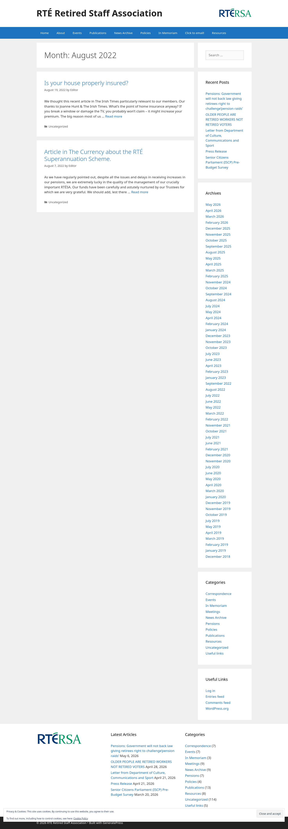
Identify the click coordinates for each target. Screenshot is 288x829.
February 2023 (217, 371)
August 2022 (215, 389)
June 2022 (213, 401)
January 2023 (216, 377)
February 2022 (217, 419)
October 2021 (216, 431)
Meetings (213, 611)
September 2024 (218, 294)
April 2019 (213, 532)
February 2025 (217, 276)
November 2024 (218, 282)
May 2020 (213, 479)
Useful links (215, 653)
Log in (210, 690)
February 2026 (217, 222)
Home (44, 33)
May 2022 (213, 407)
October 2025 (216, 240)
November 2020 (218, 461)
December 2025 (218, 228)
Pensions (213, 623)
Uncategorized (58, 126)
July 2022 (213, 395)
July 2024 (213, 306)
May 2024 (213, 312)
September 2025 (218, 246)
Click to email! (194, 33)
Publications (98, 33)
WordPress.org (217, 708)
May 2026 (213, 204)
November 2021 (218, 425)
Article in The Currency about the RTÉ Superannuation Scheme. (93, 155)
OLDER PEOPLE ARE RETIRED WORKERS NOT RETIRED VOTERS (224, 119)
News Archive (123, 33)
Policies (145, 33)
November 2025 (218, 234)
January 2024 (216, 330)
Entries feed (215, 696)
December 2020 (218, 455)
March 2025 (215, 270)
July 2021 (213, 437)
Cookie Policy (81, 818)
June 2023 (213, 359)
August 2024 (215, 300)
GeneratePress (113, 823)
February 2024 (217, 324)
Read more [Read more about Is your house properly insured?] (113, 116)
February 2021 (217, 449)
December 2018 (218, 556)
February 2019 (217, 544)
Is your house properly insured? (86, 83)
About (61, 33)
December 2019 (218, 502)
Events (77, 33)
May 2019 (213, 526)
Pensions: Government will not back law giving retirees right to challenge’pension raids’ (142, 751)
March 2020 (215, 491)
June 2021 (213, 443)
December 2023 (218, 335)
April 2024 (213, 318)
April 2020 (213, 485)
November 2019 (218, 509)
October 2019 (216, 514)
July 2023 (213, 353)
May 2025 (213, 258)
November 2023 (218, 342)
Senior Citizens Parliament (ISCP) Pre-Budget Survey (223, 162)
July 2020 (213, 467)
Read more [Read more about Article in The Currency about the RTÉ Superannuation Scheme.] (139, 192)
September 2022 (218, 383)
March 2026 (215, 216)
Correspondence (218, 593)
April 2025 (213, 264)
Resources (219, 33)
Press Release (216, 151)
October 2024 (216, 288)
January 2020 (216, 497)
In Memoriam (168, 33)
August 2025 (215, 252)
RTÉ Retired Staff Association (99, 13)
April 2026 (213, 210)
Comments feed (218, 702)
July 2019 (213, 520)
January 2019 (216, 550)
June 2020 (213, 473)
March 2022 (215, 413)
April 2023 (213, 365)
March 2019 (215, 538)
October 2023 (216, 347)
